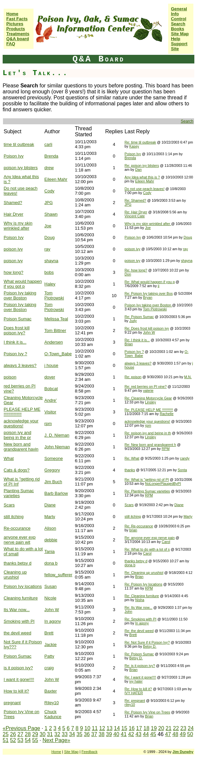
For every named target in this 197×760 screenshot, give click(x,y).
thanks (130, 470)
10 (88, 728)
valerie (148, 390)
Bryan (147, 297)
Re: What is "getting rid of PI (147, 480)
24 (191, 728)
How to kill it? (16, 691)
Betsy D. (149, 646)
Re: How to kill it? (138, 689)
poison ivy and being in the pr (17, 435)
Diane (50, 504)
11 (95, 728)
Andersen (53, 342)
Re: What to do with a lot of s (147, 549)
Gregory (52, 470)
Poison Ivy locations (23, 586)
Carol (166, 542)
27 (21, 734)
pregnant (12, 702)
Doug (49, 237)
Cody (49, 190)
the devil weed (17, 632)
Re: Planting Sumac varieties (147, 491)
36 (87, 734)
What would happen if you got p (23, 284)
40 (116, 734)
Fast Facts (17, 18)
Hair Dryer (13, 214)
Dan (138, 169)
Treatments (17, 33)
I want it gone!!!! (19, 679)
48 (175, 734)
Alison (50, 528)
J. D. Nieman (56, 435)
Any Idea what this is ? (142, 177)
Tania (49, 551)
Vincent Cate (135, 216)
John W (149, 332)
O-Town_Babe (58, 353)
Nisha (139, 600)
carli (48, 144)
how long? (13, 272)
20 (161, 728)
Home (12, 13)
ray (47, 249)
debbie (50, 539)
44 (146, 734)
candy (184, 458)
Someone (53, 458)
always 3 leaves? (20, 365)
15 (124, 728)
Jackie (50, 644)
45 (153, 734)
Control (178, 18)
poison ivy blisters (21, 167)
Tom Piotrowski (54, 295)
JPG (48, 202)
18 (147, 728)
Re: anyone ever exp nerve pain (150, 538)
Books (177, 28)
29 (35, 734)
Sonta (182, 470)
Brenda (51, 156)
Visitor (50, 411)
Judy (133, 321)
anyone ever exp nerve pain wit (19, 540)
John (128, 611)
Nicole (50, 598)
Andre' (50, 400)
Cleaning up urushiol (15, 575)
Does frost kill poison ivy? (17, 330)
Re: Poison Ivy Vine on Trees (147, 712)
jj (159, 286)
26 (13, 734)
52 (13, 740)
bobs (49, 272)
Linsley (150, 402)
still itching (14, 516)
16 (132, 728)
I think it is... (15, 342)
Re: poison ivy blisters (142, 165)
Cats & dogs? (17, 470)
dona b (51, 563)
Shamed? (13, 202)
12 (102, 728)
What (9, 458)
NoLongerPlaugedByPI (163, 484)
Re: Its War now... (139, 607)
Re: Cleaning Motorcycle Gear (148, 398)
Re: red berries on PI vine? (146, 386)
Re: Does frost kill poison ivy (147, 328)
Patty (49, 656)
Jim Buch (53, 481)
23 (183, 728)
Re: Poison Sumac (139, 317)
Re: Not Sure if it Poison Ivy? (147, 642)
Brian (129, 344)
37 (94, 734)
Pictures (14, 23)
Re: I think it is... (137, 340)
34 (72, 734)
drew (49, 167)
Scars (9, 504)
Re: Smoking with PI (141, 619)
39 (109, 734)
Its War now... (17, 609)
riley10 (130, 704)
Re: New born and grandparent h (150, 445)
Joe (47, 225)
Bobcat (51, 388)
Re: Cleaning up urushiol (144, 573)
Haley (49, 283)
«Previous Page (21, 728)
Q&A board (17, 38)
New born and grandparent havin (21, 447)
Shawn (51, 214)
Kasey (134, 146)
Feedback (90, 752)
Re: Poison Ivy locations (144, 584)
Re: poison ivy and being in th (148, 433)
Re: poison (133, 377)
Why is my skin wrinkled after (18, 226)
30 (42, 734)
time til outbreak (19, 144)
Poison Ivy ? (15, 353)
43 (139, 734)
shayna (51, 260)
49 (183, 734)
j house (51, 365)
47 (168, 734)
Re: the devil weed (139, 631)
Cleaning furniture (21, 598)
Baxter (50, 691)
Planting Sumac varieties (19, 493)
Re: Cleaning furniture (142, 596)
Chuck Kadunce (52, 714)
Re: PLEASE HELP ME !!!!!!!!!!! (149, 410)
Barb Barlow (56, 493)
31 (50, 734)
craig (49, 667)
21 (168, 728)
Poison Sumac (18, 318)
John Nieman (57, 446)
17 (139, 728)
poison (10, 377)
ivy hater (136, 681)
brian (133, 530)
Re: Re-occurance (139, 526)
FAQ (10, 43)
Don (128, 274)
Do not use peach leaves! (144, 189)
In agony (52, 621)
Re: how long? (136, 270)
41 (124, 734)
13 (109, 728)
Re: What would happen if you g (150, 282)
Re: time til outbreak (140, 142)
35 (80, 734)
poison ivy (13, 249)
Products (15, 28)
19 (154, 728)
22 (176, 728)
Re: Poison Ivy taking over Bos (149, 293)
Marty (49, 516)
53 (21, 740)
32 (57, 734)
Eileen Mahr (55, 179)
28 (28, 734)
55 (35, 740)
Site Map (179, 33)
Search (178, 23)
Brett (48, 632)
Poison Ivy (14, 156)
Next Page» (56, 740)
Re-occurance (17, 528)
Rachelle (166, 414)
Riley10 (51, 702)
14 (117, 728)
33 (65, 734)
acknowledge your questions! (21, 423)
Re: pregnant (135, 701)
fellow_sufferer (58, 574)
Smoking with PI (19, 621)
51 (6, 740)
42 (131, 734)
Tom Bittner (55, 330)
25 (6, 734)
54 (28, 740)
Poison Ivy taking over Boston (20, 295)
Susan (50, 586)
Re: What (132, 458)
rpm (48, 423)
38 (101, 734)
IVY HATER (134, 693)
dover (49, 377)
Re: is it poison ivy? (140, 666)
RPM (166, 449)
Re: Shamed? (135, 200)
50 (190, 734)
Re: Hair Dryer (136, 212)
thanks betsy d (18, 563)
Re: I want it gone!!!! (140, 677)
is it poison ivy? (18, 667)
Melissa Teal (56, 318)
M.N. (188, 377)
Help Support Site (179, 43)
